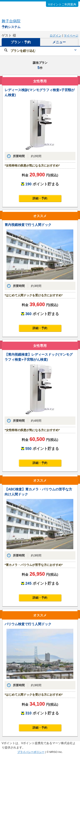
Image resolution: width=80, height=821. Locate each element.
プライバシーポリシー (30, 752)
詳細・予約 (40, 198)
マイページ (71, 35)
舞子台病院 (11, 21)
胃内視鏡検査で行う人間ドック (28, 225)
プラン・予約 (21, 42)
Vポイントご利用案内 (62, 4)
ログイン (55, 35)
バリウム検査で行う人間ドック (28, 624)
